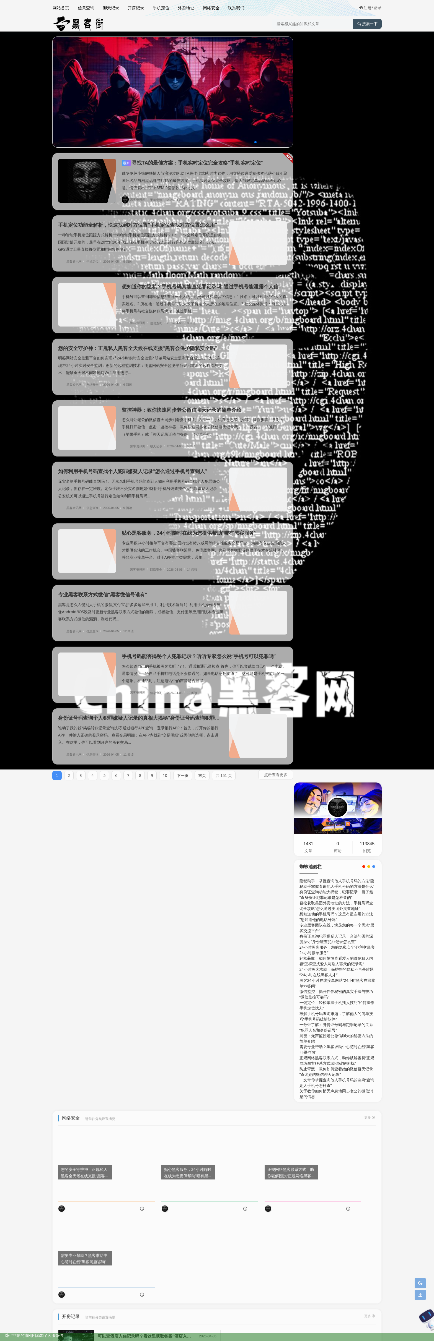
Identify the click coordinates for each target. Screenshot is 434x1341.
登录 (377, 7)
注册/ (366, 7)
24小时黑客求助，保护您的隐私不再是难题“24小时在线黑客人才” (336, 226)
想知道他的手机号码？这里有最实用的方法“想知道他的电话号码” (336, 170)
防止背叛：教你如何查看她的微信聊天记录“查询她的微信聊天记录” (336, 325)
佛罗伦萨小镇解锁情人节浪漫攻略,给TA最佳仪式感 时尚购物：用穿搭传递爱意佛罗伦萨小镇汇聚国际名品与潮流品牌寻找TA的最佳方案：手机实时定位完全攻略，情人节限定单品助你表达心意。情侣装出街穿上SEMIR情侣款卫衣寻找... (201, 180)
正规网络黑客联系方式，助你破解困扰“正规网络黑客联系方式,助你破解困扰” (336, 314)
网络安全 (210, 7)
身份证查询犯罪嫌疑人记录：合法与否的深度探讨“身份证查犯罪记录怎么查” (336, 192)
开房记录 (135, 7)
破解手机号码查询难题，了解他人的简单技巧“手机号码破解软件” (336, 270)
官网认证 (102, 1332)
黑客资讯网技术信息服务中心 (101, 1318)
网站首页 (60, 7)
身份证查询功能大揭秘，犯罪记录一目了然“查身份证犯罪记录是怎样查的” (336, 148)
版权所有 (137, 1318)
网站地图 (60, 1310)
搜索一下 (367, 23)
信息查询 (85, 7)
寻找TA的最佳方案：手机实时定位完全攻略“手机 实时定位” (193, 162)
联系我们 (235, 7)
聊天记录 (110, 7)
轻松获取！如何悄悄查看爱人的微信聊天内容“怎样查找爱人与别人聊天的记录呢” (336, 215)
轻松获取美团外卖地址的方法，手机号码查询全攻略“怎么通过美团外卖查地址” (336, 159)
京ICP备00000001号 (71, 1332)
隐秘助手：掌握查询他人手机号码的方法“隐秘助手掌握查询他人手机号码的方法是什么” (336, 137)
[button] (251, 142)
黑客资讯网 (135, 199)
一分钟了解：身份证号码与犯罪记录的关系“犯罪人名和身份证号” (336, 281)
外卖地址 (185, 7)
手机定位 (160, 7)
